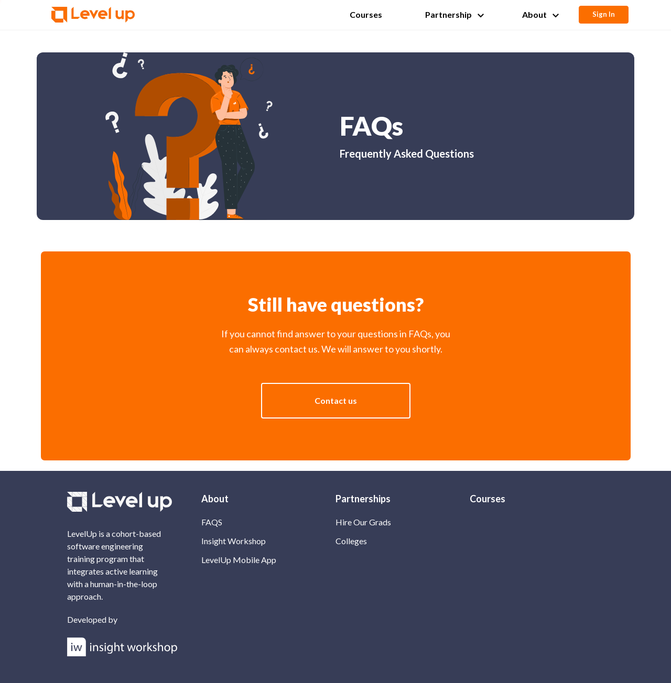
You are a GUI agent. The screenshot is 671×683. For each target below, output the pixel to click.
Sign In (603, 14)
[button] (369, 14)
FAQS (211, 522)
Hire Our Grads (363, 522)
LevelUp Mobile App (238, 560)
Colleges (351, 541)
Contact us (336, 400)
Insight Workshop (233, 541)
